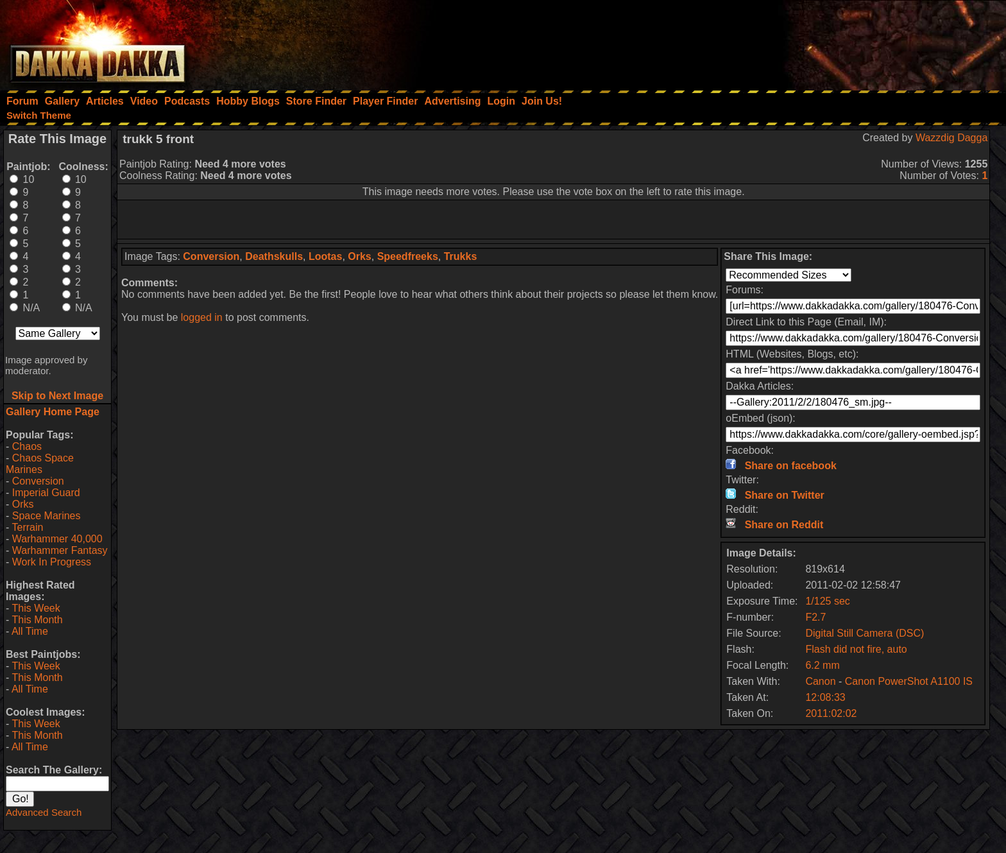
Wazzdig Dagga (951, 137)
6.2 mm (822, 665)
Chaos (27, 446)
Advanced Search (43, 812)
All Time (30, 631)
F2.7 (815, 617)
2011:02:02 (831, 713)
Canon (820, 681)
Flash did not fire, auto (856, 649)
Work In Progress (51, 561)
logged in (202, 317)
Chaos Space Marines (40, 463)
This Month (37, 619)
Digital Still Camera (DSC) (864, 633)
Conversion (38, 481)
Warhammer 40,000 (57, 538)
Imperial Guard (46, 492)
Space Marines (46, 515)
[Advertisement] (833, 41)
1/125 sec (827, 601)
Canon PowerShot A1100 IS (909, 681)
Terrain (27, 527)
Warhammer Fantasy (60, 550)
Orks (23, 504)
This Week (36, 608)
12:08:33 (825, 697)
